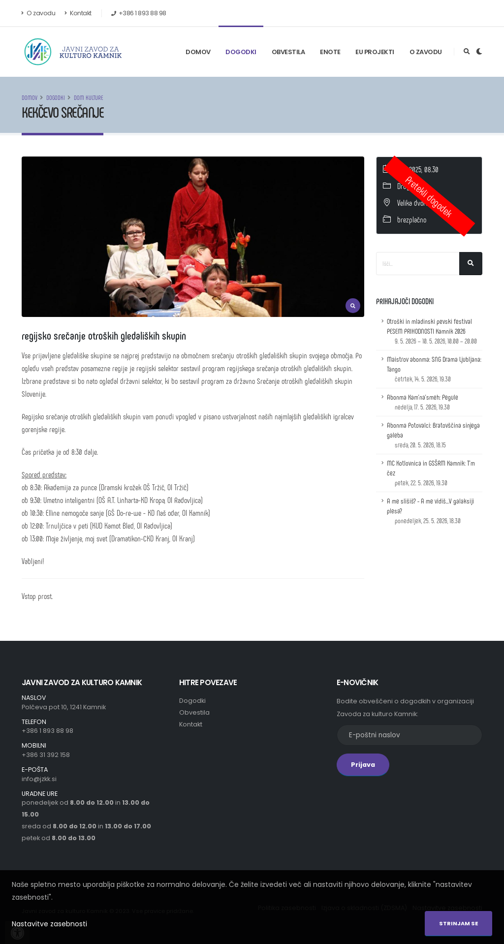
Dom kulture (88, 97)
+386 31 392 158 (46, 755)
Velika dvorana (416, 202)
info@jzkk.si (39, 779)
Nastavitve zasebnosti (49, 924)
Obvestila (288, 52)
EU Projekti (374, 52)
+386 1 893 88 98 (47, 730)
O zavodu (38, 13)
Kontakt (78, 13)
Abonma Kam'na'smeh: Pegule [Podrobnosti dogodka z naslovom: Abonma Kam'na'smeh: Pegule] (422, 402)
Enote (330, 52)
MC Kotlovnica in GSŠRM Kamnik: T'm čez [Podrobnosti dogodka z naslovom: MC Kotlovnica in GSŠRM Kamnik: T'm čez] (431, 473)
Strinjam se (458, 923)
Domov (198, 52)
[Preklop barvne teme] (479, 51)
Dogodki (240, 52)
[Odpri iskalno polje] (467, 51)
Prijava (363, 764)
